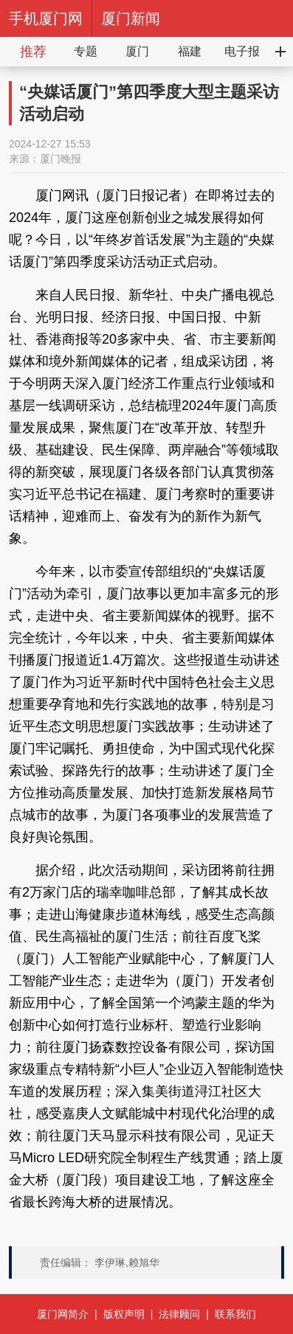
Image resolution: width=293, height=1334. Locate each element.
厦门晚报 (60, 158)
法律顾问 (179, 1314)
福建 (189, 51)
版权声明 (124, 1314)
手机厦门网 (46, 18)
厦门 (137, 51)
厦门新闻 (130, 18)
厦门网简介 (63, 1314)
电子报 (242, 51)
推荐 (33, 51)
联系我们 (235, 1314)
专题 (85, 51)
